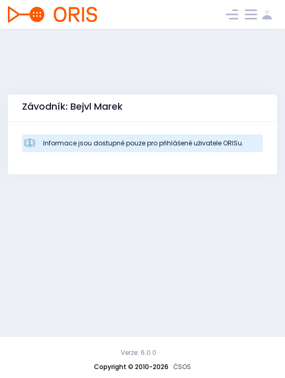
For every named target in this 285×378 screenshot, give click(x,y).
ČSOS (182, 366)
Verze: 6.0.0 (138, 352)
